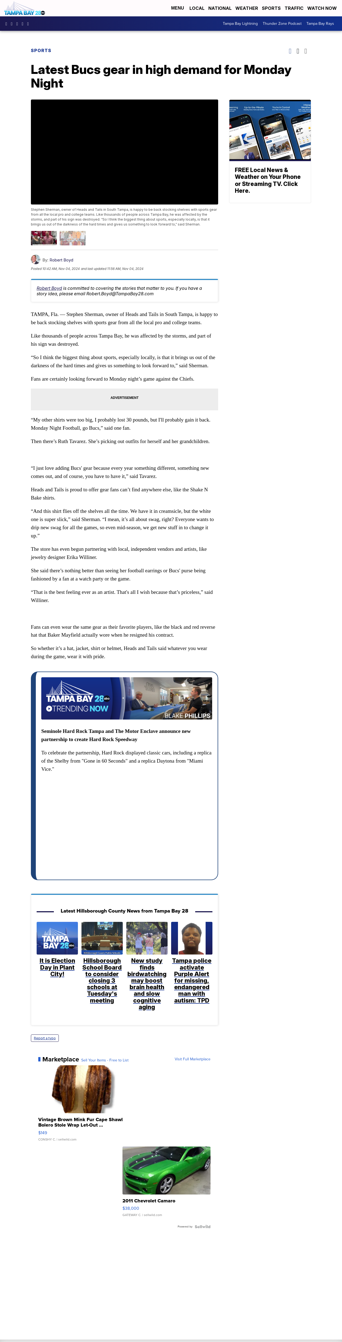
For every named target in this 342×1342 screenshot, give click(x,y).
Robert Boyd (62, 260)
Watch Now (322, 8)
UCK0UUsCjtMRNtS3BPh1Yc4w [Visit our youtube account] (24, 23)
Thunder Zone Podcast (282, 23)
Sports (271, 8)
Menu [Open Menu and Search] (177, 8)
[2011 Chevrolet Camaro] (166, 1184)
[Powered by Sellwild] (203, 1227)
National (220, 8)
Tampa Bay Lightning (240, 23)
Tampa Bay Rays (320, 23)
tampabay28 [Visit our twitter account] (18, 23)
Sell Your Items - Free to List (104, 1060)
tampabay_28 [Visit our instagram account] (13, 23)
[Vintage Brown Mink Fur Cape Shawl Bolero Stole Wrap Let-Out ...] (82, 1105)
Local (196, 8)
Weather (246, 8)
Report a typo (45, 1038)
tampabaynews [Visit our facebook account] (7, 23)
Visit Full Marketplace (193, 1059)
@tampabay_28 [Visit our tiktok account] (29, 23)
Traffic (294, 8)
